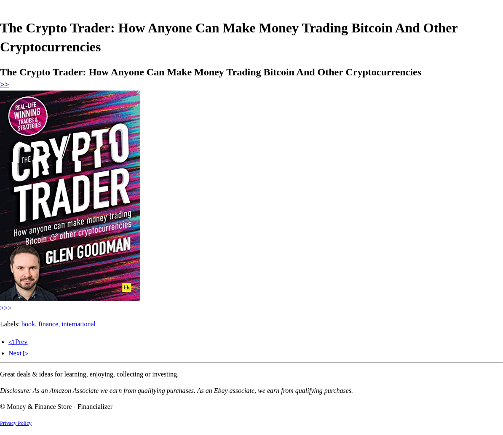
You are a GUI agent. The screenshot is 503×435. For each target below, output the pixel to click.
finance (48, 324)
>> (4, 84)
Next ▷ (18, 353)
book (28, 324)
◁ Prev (17, 341)
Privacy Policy (16, 423)
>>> (5, 308)
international (79, 324)
